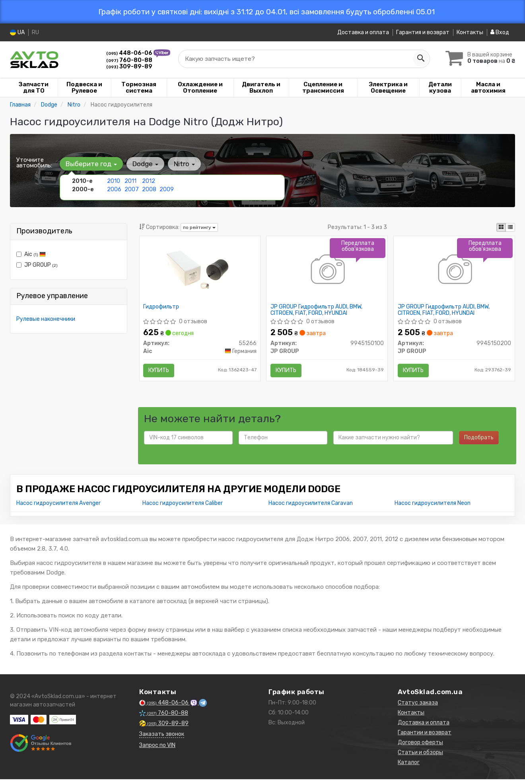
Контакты (470, 32)
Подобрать (479, 438)
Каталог (409, 763)
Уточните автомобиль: (34, 162)
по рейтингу (199, 227)
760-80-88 (129, 60)
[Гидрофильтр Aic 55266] (200, 270)
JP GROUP (37, 265)
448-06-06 (130, 53)
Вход (499, 32)
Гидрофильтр (161, 307)
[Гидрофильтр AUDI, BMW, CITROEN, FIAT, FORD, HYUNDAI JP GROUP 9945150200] (454, 270)
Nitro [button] (183, 164)
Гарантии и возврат (424, 733)
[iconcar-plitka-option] (501, 227)
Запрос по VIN (157, 746)
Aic (31, 254)
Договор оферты (420, 743)
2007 (131, 189)
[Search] (420, 59)
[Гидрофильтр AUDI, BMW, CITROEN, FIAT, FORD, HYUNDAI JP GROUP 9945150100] (327, 270)
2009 (166, 189)
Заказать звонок (161, 734)
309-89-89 (129, 66)
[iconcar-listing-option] (510, 227)
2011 (130, 181)
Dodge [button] (145, 164)
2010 (113, 181)
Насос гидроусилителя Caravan (310, 504)
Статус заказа (418, 703)
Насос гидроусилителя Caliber (182, 504)
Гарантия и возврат (422, 32)
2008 (149, 189)
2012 (148, 181)
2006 (114, 189)
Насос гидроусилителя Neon (433, 504)
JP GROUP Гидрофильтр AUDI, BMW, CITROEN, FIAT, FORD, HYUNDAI (316, 310)
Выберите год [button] (91, 164)
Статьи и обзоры (420, 753)
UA (17, 32)
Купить (159, 370)
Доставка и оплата (363, 32)
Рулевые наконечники (45, 319)
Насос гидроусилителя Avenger (58, 504)
